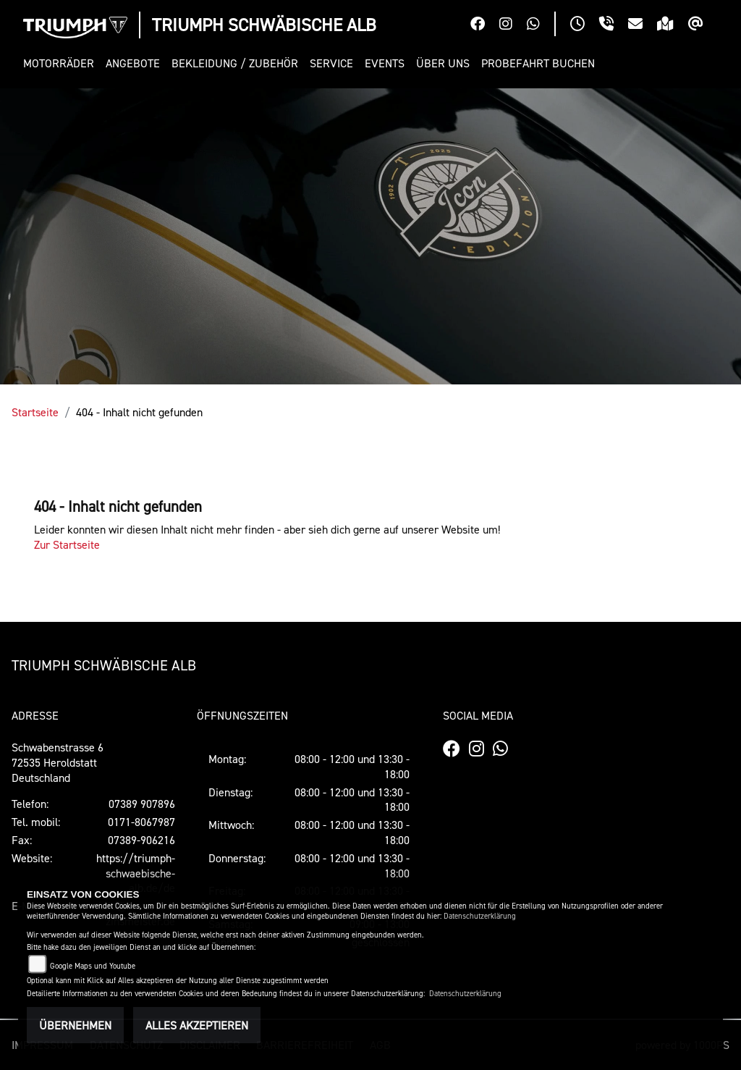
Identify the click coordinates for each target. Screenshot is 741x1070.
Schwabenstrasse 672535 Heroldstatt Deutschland (57, 762)
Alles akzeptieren (196, 1025)
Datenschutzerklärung (480, 916)
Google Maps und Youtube (92, 966)
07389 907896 (142, 803)
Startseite (35, 412)
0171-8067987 (141, 821)
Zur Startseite (67, 544)
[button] (61, 63)
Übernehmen (75, 1025)
